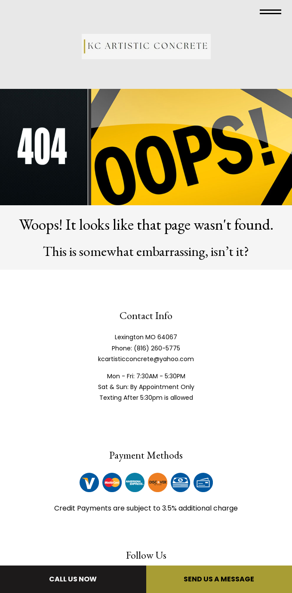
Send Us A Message (219, 579)
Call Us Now (73, 579)
